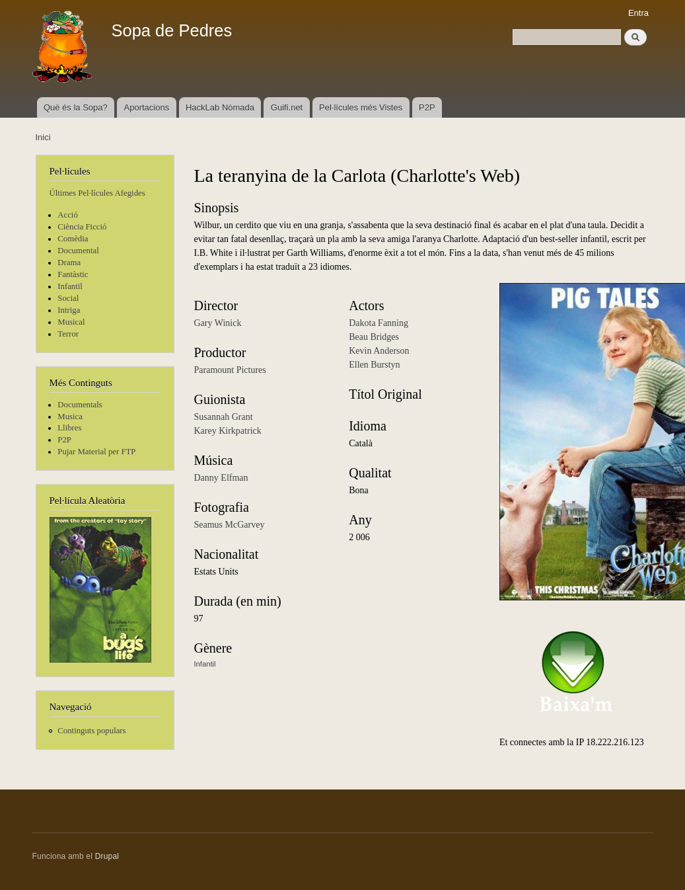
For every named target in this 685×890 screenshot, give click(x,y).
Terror (68, 334)
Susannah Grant (223, 417)
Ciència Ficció (81, 226)
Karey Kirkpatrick (228, 431)
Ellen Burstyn (374, 365)
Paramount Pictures (230, 370)
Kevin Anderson (379, 351)
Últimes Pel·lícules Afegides (97, 193)
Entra (638, 13)
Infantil (70, 286)
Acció (67, 215)
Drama (69, 262)
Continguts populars (91, 730)
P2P (427, 107)
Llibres (69, 427)
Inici (43, 137)
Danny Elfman (221, 478)
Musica (70, 416)
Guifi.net (287, 107)
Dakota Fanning (378, 323)
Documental (77, 250)
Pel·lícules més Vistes (360, 107)
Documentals (79, 404)
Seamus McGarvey (229, 525)
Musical (71, 322)
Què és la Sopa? (76, 107)
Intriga (68, 310)
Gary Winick (218, 323)
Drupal (107, 856)
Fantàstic (72, 274)
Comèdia (72, 238)
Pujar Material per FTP (96, 451)
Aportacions (147, 107)
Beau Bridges (374, 337)
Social (68, 298)
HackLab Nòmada (220, 107)
